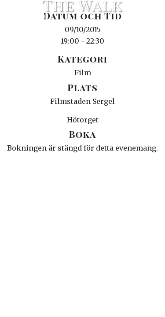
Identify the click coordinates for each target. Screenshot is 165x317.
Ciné (28, 15)
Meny (147, 15)
